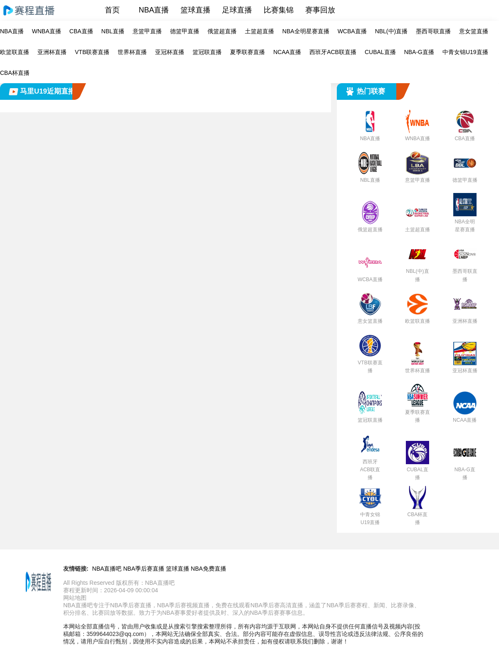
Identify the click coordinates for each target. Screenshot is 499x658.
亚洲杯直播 (52, 52)
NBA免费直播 (208, 568)
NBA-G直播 (419, 52)
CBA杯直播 (15, 72)
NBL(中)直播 (391, 31)
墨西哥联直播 (433, 31)
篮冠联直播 (207, 52)
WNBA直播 (46, 31)
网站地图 (74, 597)
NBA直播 (153, 10)
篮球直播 (195, 10)
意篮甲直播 (147, 31)
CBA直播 (81, 31)
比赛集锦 (279, 10)
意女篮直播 (473, 31)
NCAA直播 (287, 52)
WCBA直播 (352, 31)
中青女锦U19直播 (465, 52)
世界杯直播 (132, 52)
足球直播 (237, 10)
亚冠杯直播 (169, 52)
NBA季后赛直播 (143, 568)
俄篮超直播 (222, 31)
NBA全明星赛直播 (305, 31)
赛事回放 (320, 10)
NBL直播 (112, 31)
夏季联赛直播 (247, 52)
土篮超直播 (259, 31)
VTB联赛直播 (92, 52)
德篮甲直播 (184, 31)
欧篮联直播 (14, 52)
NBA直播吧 (107, 568)
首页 (112, 10)
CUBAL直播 (380, 52)
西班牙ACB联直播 (332, 52)
